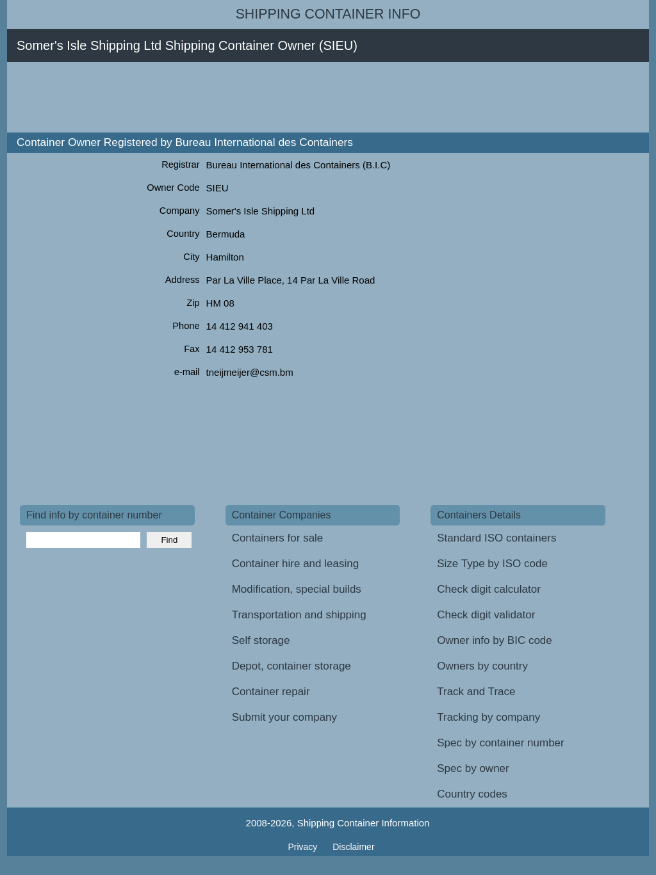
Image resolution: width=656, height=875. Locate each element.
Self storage (261, 640)
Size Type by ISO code (492, 564)
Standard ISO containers (496, 538)
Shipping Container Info (328, 14)
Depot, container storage (291, 666)
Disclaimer (353, 847)
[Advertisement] (253, 97)
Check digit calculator (489, 589)
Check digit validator (486, 615)
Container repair (271, 692)
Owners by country (482, 666)
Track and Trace (476, 692)
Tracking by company (488, 717)
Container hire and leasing (295, 564)
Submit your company (284, 717)
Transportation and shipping (299, 615)
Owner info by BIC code (494, 640)
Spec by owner (473, 768)
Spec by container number (500, 743)
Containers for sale (278, 538)
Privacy (304, 847)
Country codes (472, 794)
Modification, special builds (296, 589)
